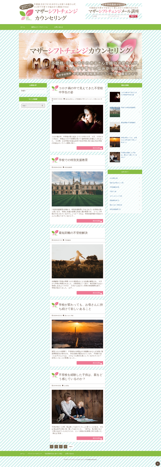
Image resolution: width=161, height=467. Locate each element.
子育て (84, 99)
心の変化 (66, 389)
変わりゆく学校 (69, 318)
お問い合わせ (58, 27)
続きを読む (95, 148)
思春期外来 (114, 200)
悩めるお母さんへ (70, 99)
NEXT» (71, 451)
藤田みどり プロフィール (39, 27)
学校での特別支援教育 (73, 160)
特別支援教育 (68, 168)
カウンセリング (90, 99)
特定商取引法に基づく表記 (53, 458)
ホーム (23, 27)
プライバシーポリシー (35, 458)
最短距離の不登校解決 (73, 234)
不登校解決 (78, 99)
